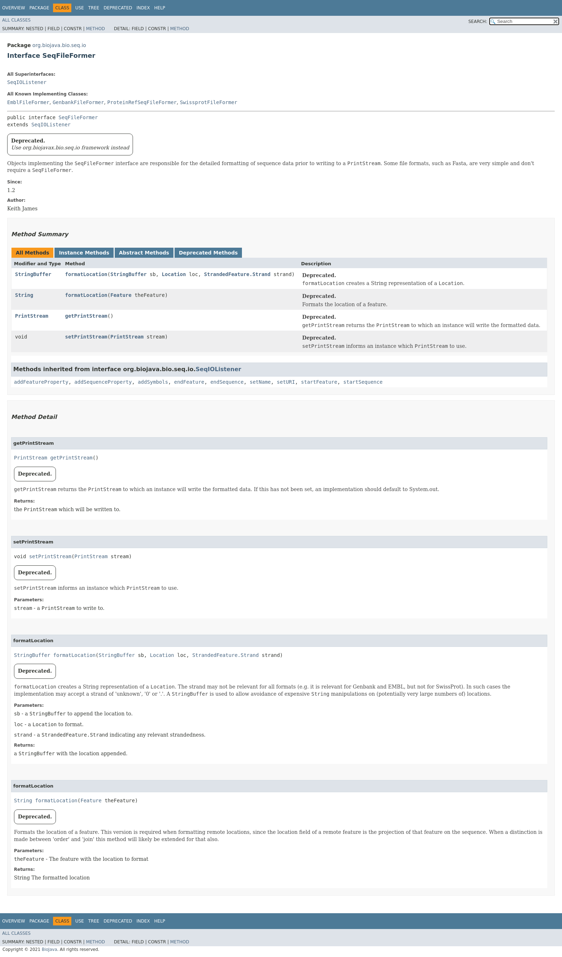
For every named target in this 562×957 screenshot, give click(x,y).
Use (79, 7)
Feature (121, 295)
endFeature (189, 382)
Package (39, 7)
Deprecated (118, 7)
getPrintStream (86, 316)
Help (159, 7)
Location (174, 274)
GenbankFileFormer (78, 102)
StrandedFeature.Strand (237, 274)
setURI (286, 382)
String (24, 295)
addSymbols (153, 382)
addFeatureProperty (41, 382)
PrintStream (31, 316)
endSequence (227, 382)
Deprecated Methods (208, 253)
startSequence (363, 382)
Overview (13, 7)
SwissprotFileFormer (208, 102)
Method (95, 28)
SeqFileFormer (78, 117)
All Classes (16, 20)
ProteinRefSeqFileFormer (142, 102)
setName (260, 382)
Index (143, 7)
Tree (93, 7)
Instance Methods (84, 253)
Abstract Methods (144, 253)
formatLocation (86, 274)
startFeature (319, 382)
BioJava (49, 949)
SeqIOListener (27, 82)
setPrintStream (86, 337)
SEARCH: (477, 21)
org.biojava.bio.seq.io (59, 45)
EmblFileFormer (28, 102)
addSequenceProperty (103, 382)
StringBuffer (33, 274)
